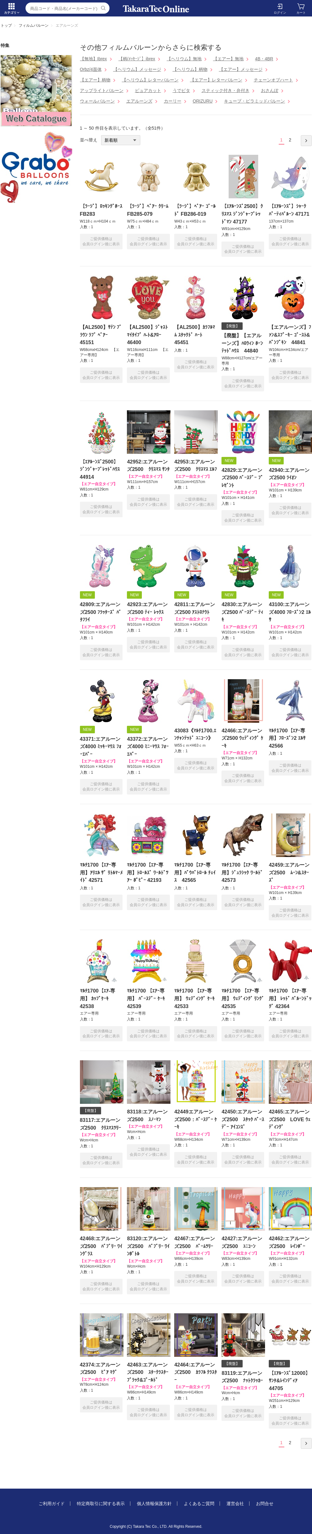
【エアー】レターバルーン (216, 79)
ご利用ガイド (52, 1503)
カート (301, 12)
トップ (6, 25)
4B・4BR (264, 58)
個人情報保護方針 (154, 1503)
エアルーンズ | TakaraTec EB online (156, 9)
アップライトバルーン (101, 90)
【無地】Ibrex (93, 58)
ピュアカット (148, 90)
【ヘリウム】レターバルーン (150, 79)
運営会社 (235, 1503)
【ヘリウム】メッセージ (137, 69)
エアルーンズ (139, 101)
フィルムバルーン (34, 25)
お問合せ (264, 1503)
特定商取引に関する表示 (101, 1503)
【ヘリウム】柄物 (190, 69)
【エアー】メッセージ (241, 69)
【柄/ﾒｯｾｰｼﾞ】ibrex (137, 58)
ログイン (280, 12)
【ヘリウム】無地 (184, 58)
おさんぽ (269, 90)
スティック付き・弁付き (225, 90)
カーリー (172, 101)
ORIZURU (203, 101)
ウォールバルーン (97, 101)
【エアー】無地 (228, 58)
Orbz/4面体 (91, 69)
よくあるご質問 (199, 1503)
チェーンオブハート (273, 79)
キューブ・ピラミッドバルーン (254, 101)
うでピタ (181, 90)
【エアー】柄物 (95, 79)
